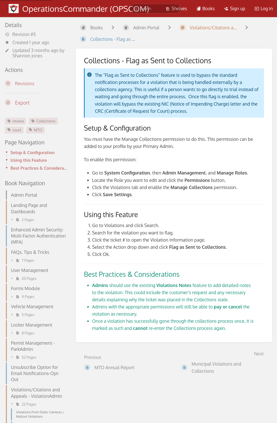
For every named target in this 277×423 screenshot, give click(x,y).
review (15, 121)
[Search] (136, 9)
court (14, 130)
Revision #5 (20, 34)
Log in (264, 8)
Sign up (234, 8)
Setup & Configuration (32, 152)
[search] (155, 8)
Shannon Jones (27, 55)
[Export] (36, 102)
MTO (35, 130)
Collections (43, 121)
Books (205, 8)
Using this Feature (28, 160)
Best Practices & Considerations (39, 168)
